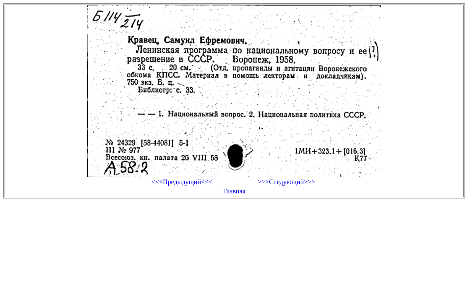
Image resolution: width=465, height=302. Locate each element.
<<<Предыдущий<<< (182, 181)
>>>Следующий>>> (286, 181)
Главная (234, 191)
